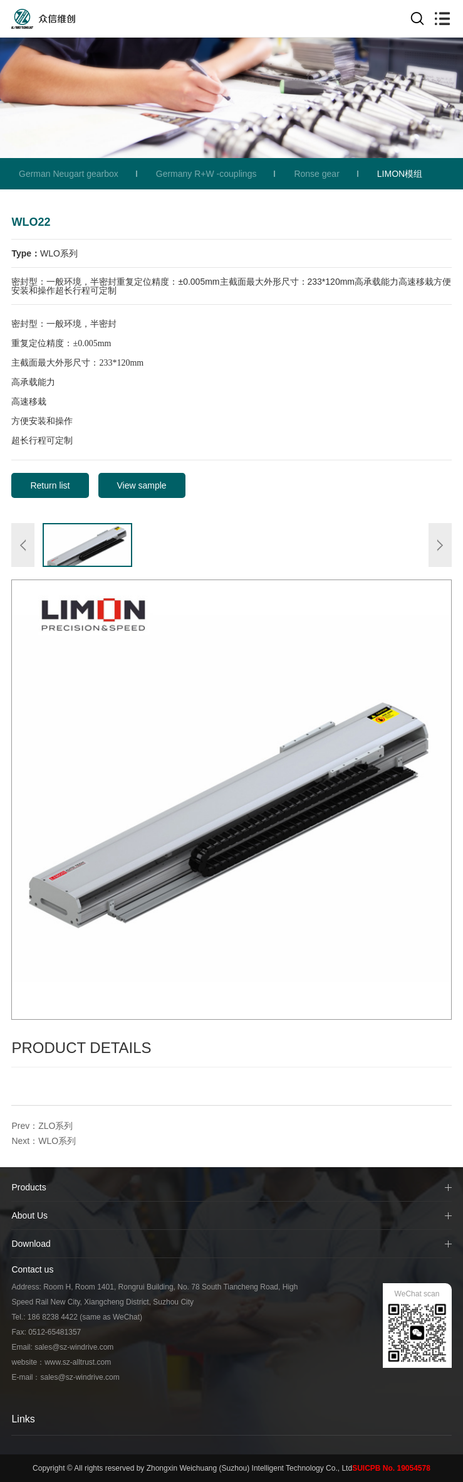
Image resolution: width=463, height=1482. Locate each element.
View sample (142, 485)
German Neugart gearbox (68, 174)
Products (28, 1187)
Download (30, 1244)
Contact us (32, 1269)
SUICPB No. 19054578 (391, 1468)
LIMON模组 (399, 174)
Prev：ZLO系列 (42, 1126)
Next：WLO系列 (43, 1141)
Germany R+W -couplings (206, 174)
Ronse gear (316, 174)
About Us (29, 1215)
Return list (50, 485)
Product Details (81, 1047)
